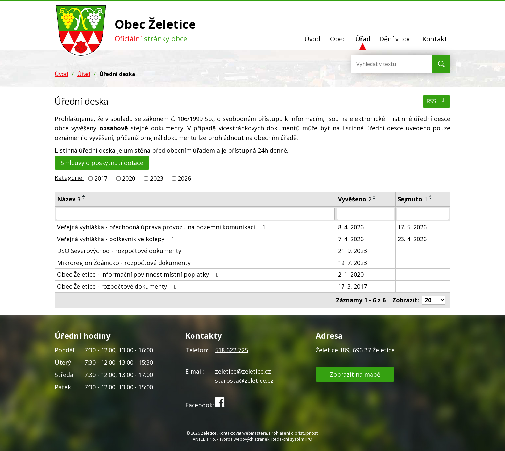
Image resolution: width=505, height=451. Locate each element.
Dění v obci (396, 38)
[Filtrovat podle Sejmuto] (423, 214)
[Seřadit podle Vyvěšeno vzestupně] (374, 196)
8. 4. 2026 (351, 227)
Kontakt (434, 38)
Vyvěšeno (354, 199)
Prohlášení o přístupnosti (294, 433)
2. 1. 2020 (351, 274)
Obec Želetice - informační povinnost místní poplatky (139, 274)
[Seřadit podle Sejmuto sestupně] (430, 198)
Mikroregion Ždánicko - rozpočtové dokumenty (130, 263)
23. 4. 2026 (412, 239)
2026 (184, 178)
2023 (156, 178)
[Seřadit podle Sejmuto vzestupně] (430, 196)
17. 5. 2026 (412, 227)
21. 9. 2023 (352, 251)
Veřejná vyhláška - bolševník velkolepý (117, 239)
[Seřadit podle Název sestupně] (84, 198)
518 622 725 (231, 350)
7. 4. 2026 (351, 239)
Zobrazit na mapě (355, 374)
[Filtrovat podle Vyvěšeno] (365, 214)
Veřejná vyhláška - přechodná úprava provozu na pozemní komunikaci (162, 227)
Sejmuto (412, 199)
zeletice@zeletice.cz (243, 371)
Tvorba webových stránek (244, 439)
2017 (100, 178)
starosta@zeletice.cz (244, 380)
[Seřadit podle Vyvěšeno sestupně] (374, 198)
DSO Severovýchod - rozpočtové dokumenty (125, 251)
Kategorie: (69, 178)
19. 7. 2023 (352, 263)
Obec (337, 38)
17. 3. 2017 (352, 286)
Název (68, 199)
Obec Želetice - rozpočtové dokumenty (118, 286)
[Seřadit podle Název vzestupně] (84, 196)
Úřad (362, 38)
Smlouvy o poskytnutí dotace (102, 163)
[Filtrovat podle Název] (195, 214)
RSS (436, 101)
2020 (128, 178)
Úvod (312, 38)
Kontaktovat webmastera (243, 433)
